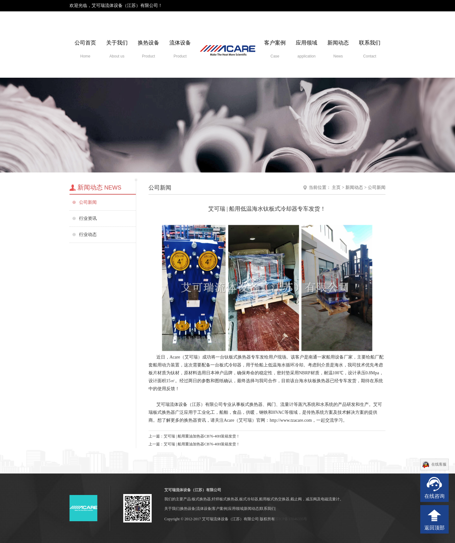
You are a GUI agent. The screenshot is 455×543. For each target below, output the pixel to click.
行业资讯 (88, 218)
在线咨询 (434, 496)
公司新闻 (88, 202)
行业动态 (88, 234)
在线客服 (438, 464)
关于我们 (117, 49)
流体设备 (180, 49)
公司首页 (85, 49)
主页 (336, 187)
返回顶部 (434, 527)
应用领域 (306, 49)
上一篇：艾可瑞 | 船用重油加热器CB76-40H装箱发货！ (194, 436)
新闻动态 (338, 49)
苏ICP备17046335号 (291, 519)
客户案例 (275, 49)
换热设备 (148, 49)
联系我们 (369, 49)
